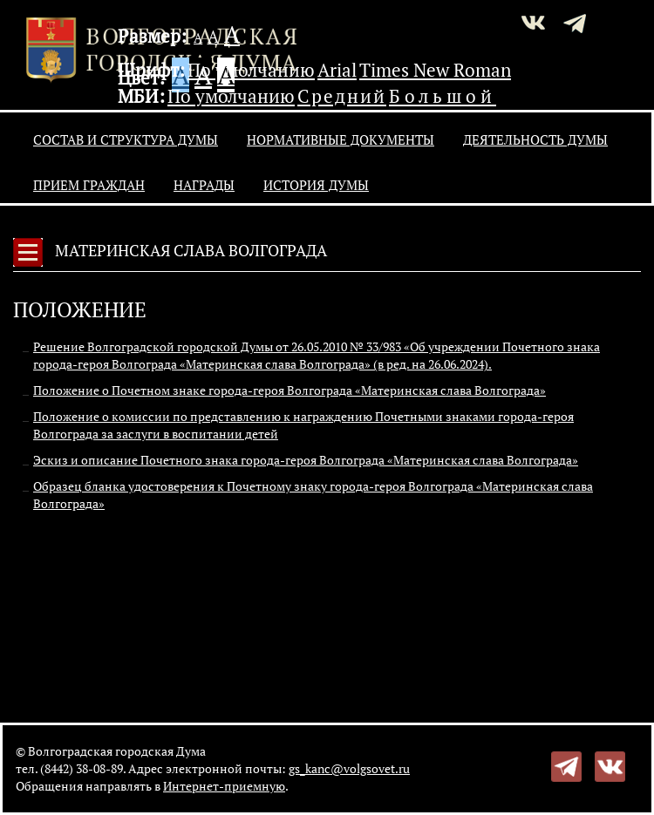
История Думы (316, 185)
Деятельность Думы (535, 139)
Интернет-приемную (224, 786)
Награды (204, 185)
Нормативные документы (340, 139)
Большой (442, 96)
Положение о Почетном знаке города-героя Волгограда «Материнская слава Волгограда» (289, 390)
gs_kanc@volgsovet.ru (349, 768)
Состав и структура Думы (125, 139)
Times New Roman (435, 70)
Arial (337, 70)
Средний (341, 96)
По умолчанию (251, 70)
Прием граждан (89, 185)
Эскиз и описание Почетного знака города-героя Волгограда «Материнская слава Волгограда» (305, 460)
